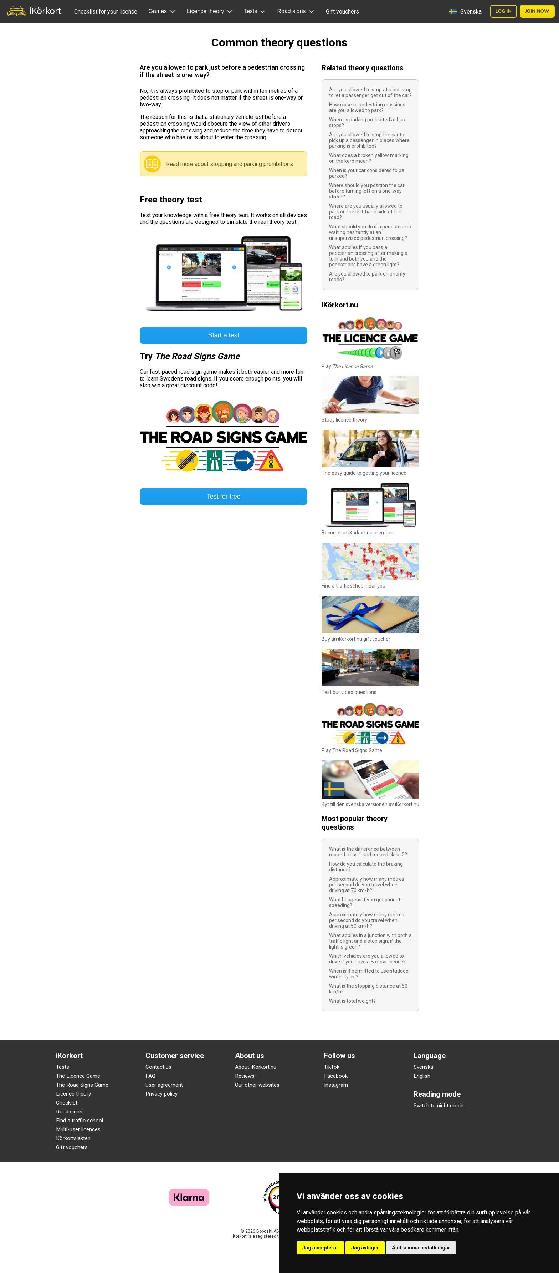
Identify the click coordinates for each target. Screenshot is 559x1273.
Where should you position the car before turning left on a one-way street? (367, 191)
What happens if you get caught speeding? (364, 902)
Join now (537, 11)
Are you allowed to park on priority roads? (367, 276)
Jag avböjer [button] (365, 1248)
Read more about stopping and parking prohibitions (229, 164)
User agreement (164, 1085)
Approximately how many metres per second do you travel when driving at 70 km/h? (366, 884)
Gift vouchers (342, 11)
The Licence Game (78, 1076)
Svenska (423, 1067)
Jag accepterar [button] (320, 1248)
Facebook (336, 1076)
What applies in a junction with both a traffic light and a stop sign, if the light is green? (370, 941)
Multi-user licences (78, 1129)
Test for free (224, 496)
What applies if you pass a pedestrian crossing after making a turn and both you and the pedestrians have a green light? (368, 256)
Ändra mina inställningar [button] (421, 1248)
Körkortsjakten (73, 1138)
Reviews (245, 1076)
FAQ (150, 1076)
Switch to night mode (438, 1105)
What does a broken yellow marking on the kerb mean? (369, 158)
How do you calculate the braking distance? (366, 866)
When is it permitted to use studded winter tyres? (369, 974)
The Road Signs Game (82, 1085)
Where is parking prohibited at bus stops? (367, 122)
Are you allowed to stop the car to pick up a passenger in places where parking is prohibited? (369, 140)
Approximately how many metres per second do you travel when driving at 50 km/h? (366, 920)
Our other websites (257, 1085)
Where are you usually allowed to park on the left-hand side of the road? (365, 211)
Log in (504, 11)
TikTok (331, 1067)
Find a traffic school (79, 1120)
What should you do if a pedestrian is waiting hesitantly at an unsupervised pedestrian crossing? (370, 232)
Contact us (158, 1067)
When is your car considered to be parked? (366, 173)
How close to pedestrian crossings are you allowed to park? (367, 107)
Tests (62, 1067)
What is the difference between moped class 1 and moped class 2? (368, 851)
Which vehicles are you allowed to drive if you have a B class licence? (367, 959)
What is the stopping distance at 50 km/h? (368, 989)
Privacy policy (161, 1094)
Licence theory (73, 1094)
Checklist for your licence (105, 11)
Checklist (66, 1103)
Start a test (223, 335)
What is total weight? (352, 1001)
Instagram (336, 1085)
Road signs (69, 1111)
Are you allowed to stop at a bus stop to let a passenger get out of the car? (370, 92)
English (422, 1076)
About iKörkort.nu (255, 1067)
